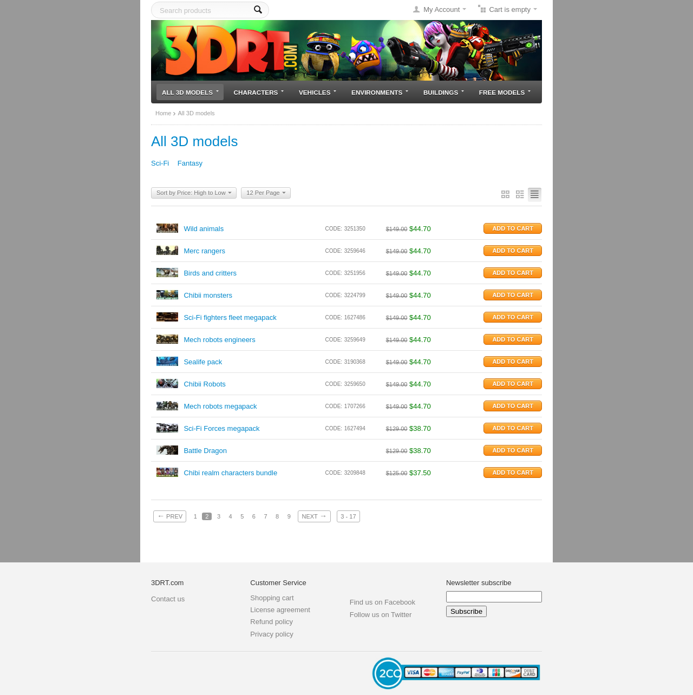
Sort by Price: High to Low (194, 193)
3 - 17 (348, 516)
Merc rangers (204, 251)
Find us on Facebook (382, 602)
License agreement (280, 610)
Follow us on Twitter (381, 615)
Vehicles (317, 92)
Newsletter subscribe (479, 583)
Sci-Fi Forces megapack (221, 428)
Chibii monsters (208, 295)
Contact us (168, 599)
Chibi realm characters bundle (230, 473)
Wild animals (204, 229)
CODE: (333, 229)
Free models (505, 92)
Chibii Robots (204, 384)
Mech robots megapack (220, 406)
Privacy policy (271, 634)
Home (163, 113)
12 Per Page (265, 193)
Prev (169, 516)
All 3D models (190, 92)
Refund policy (271, 622)
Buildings (443, 92)
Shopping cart (271, 598)
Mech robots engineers (219, 340)
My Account (441, 9)
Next (314, 516)
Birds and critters (210, 273)
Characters (259, 92)
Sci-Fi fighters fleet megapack (230, 317)
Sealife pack (203, 362)
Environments (379, 92)
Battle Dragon (205, 451)
